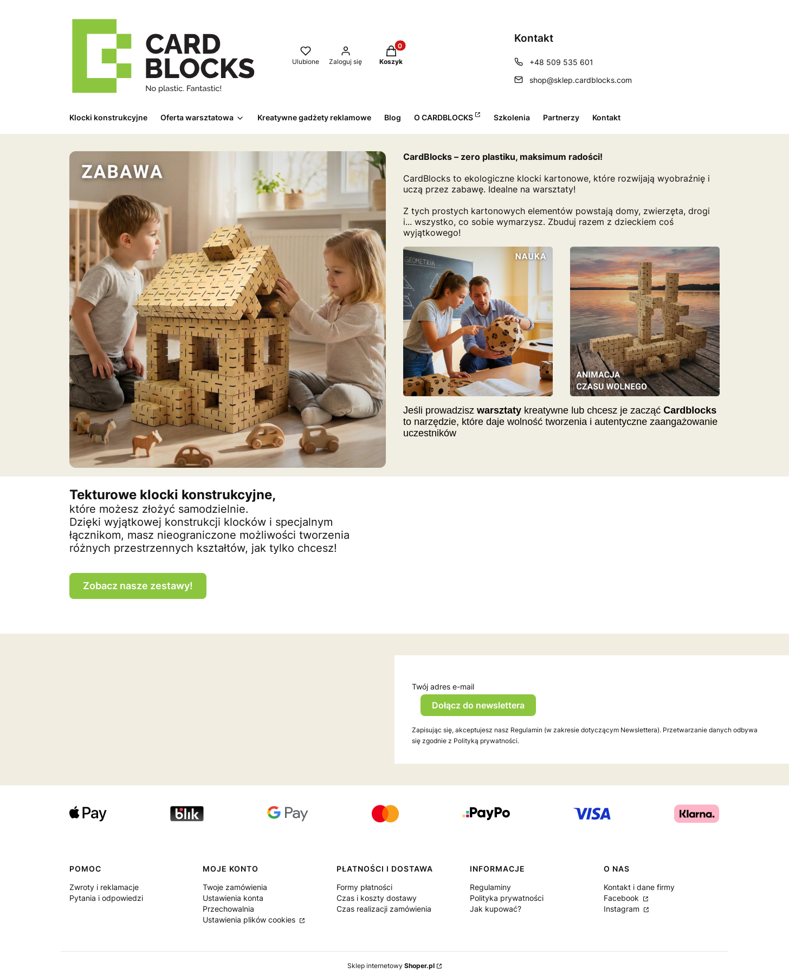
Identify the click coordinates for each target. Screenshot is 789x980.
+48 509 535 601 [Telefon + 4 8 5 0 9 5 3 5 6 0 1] (561, 62)
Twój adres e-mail (443, 686)
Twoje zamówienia (235, 887)
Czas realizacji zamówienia (384, 908)
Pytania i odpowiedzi (106, 897)
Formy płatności (364, 887)
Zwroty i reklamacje (104, 887)
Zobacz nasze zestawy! (138, 585)
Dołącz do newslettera (478, 705)
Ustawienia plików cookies (250, 919)
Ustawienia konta (233, 897)
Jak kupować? (495, 908)
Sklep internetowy (391, 966)
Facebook (622, 897)
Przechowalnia (228, 908)
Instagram (623, 908)
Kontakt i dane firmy (639, 887)
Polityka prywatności (507, 897)
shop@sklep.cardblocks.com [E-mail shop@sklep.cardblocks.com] (580, 80)
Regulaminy (490, 887)
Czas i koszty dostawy (377, 897)
